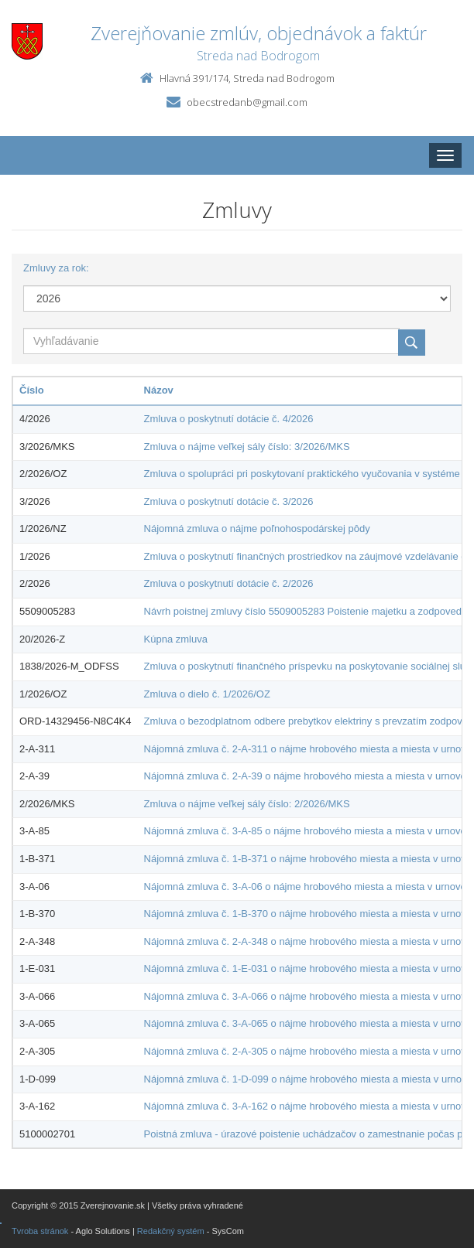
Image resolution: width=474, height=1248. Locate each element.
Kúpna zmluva (176, 639)
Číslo (31, 390)
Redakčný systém (170, 1231)
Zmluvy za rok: (56, 268)
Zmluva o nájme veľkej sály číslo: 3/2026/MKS (247, 446)
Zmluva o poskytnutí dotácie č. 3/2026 (229, 501)
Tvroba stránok (40, 1231)
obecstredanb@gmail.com (247, 102)
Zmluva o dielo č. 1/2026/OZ (207, 694)
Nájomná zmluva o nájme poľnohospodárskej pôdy (257, 528)
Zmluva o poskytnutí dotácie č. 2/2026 (229, 583)
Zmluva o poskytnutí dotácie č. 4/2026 (229, 419)
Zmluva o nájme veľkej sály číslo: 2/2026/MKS (247, 804)
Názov (158, 390)
